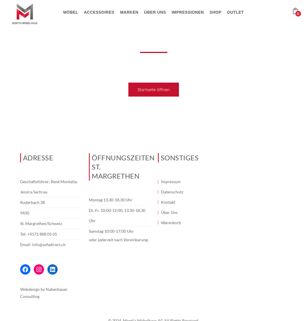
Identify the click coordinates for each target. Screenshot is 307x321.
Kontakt (168, 202)
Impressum (171, 181)
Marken (129, 12)
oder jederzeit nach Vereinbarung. (119, 239)
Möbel (70, 12)
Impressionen (188, 12)
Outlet (235, 12)
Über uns (155, 12)
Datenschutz (172, 191)
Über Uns (169, 212)
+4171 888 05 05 (42, 234)
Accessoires (99, 12)
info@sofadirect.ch (49, 244)
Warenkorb (171, 222)
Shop (216, 12)
